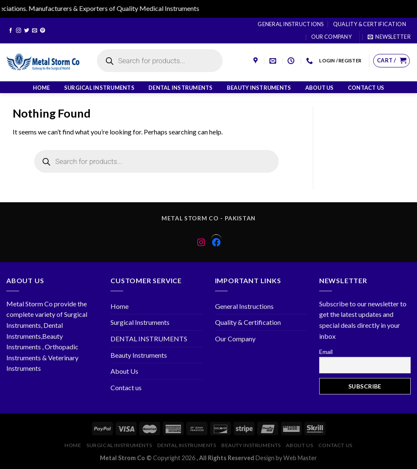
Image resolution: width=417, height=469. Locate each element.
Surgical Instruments (99, 87)
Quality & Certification (369, 24)
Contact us (366, 87)
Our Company (331, 36)
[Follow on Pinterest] (42, 31)
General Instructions (290, 24)
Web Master (300, 457)
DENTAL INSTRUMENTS (180, 87)
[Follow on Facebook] (10, 31)
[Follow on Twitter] (26, 31)
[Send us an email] (34, 31)
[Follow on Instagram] (18, 31)
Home (41, 87)
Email (326, 351)
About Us (319, 87)
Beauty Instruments (259, 87)
